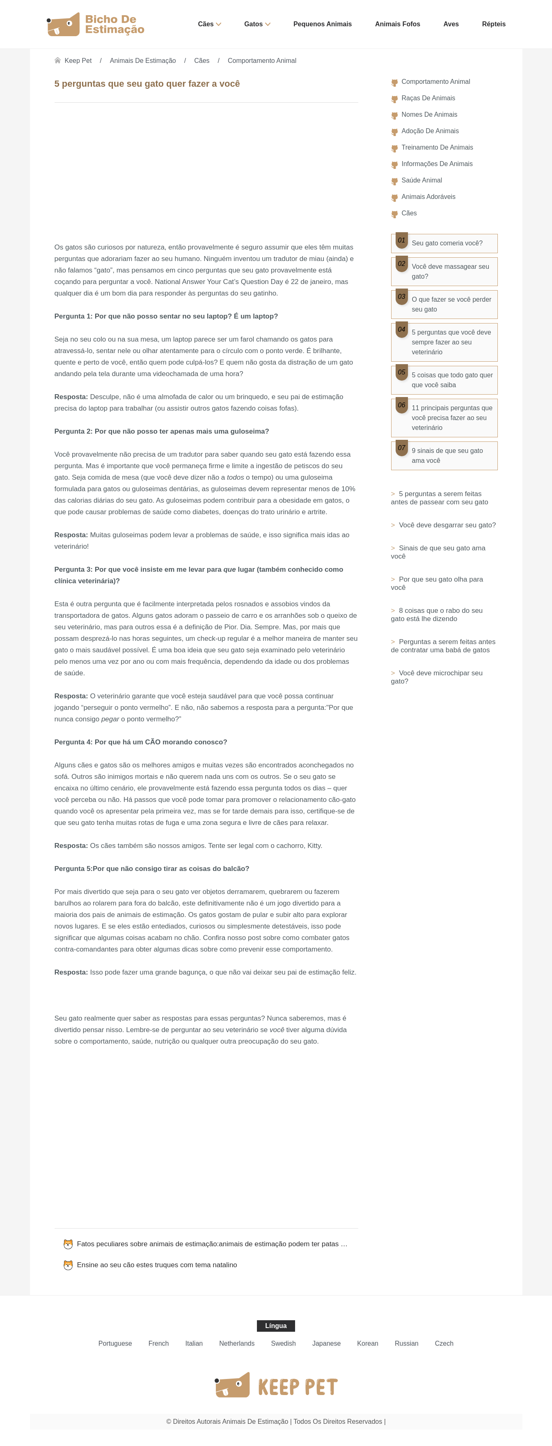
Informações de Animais (437, 163)
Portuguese (115, 1343)
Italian (194, 1343)
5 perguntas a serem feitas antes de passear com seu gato (439, 498)
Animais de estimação (143, 60)
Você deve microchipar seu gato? (437, 677)
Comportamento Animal (262, 60)
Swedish (283, 1343)
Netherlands (236, 1343)
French (159, 1343)
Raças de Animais (429, 98)
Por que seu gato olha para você (437, 583)
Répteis (494, 24)
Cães (206, 24)
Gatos (253, 24)
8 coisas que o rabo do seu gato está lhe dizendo (437, 615)
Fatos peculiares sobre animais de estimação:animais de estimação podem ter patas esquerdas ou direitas (217, 1244)
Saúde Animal (422, 180)
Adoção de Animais (430, 130)
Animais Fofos (397, 24)
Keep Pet (78, 60)
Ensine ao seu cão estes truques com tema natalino (157, 1265)
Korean (367, 1343)
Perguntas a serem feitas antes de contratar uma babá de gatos (443, 646)
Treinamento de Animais (438, 147)
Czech (444, 1343)
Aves (451, 24)
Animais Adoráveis (429, 196)
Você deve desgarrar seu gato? (446, 525)
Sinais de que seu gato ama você (438, 552)
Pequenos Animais (322, 24)
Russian (407, 1343)
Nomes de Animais (430, 114)
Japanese (326, 1343)
